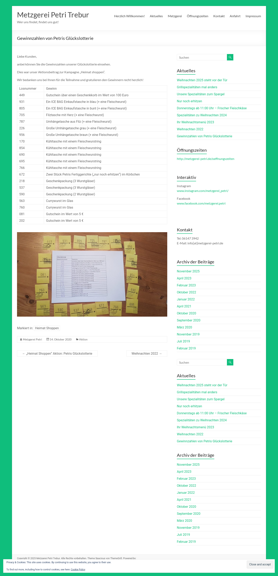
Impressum (253, 16)
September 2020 (188, 320)
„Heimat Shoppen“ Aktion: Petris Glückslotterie (57, 353)
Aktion (83, 339)
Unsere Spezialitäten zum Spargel (201, 94)
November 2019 (188, 334)
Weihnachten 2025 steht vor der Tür (202, 80)
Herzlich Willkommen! (129, 16)
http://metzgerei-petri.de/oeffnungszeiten (205, 159)
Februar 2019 (186, 348)
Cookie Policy (78, 569)
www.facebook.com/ (201, 203)
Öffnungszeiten (197, 16)
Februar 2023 (186, 285)
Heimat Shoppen (47, 328)
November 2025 (188, 271)
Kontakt (219, 16)
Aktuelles (156, 16)
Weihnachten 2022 (147, 353)
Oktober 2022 (186, 292)
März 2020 (184, 327)
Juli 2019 (183, 341)
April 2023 (184, 278)
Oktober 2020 (186, 313)
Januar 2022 (186, 299)
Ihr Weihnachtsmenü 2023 (195, 122)
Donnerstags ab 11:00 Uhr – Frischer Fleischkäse (212, 108)
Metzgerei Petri (32, 339)
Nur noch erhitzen (189, 101)
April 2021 (184, 306)
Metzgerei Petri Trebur (53, 14)
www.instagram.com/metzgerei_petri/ (203, 191)
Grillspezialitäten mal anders (197, 87)
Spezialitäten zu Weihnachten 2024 (202, 115)
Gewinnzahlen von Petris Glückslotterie (204, 136)
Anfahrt (235, 16)
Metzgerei (175, 16)
